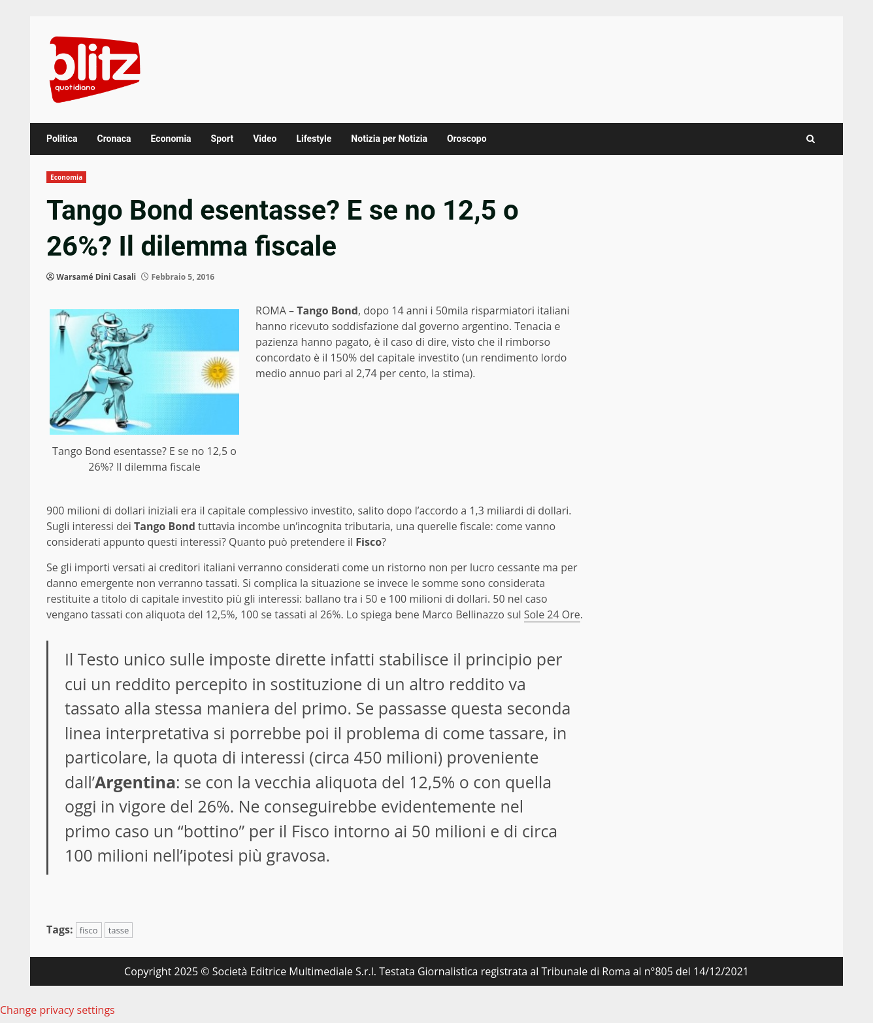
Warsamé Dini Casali (96, 276)
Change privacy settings (57, 1010)
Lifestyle (313, 138)
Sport (222, 138)
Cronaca (114, 138)
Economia (171, 138)
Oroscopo (467, 138)
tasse (118, 930)
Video (264, 138)
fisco (89, 930)
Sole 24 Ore (552, 614)
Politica (61, 138)
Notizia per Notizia (389, 138)
